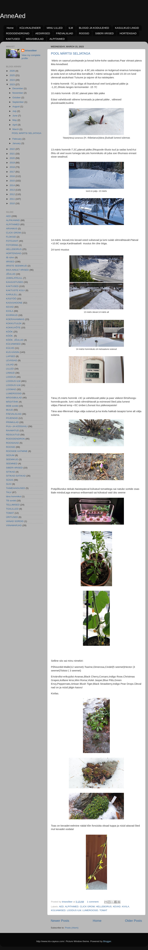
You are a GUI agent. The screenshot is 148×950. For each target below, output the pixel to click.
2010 (12, 203)
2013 (12, 190)
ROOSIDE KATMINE (17, 451)
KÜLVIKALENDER (30, 27)
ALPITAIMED (57, 38)
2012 (12, 194)
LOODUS (11, 377)
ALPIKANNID (13, 220)
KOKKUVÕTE (13, 327)
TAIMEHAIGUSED (15, 488)
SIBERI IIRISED (104, 33)
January (16, 143)
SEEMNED (12, 463)
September (18, 102)
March (15, 129)
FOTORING (12, 245)
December (18, 88)
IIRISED (10, 261)
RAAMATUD (12, 430)
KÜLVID (10, 348)
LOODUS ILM (74, 910)
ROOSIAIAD (12, 443)
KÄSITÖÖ (11, 298)
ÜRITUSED (12, 517)
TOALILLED (12, 509)
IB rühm (10, 257)
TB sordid (11, 500)
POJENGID (12, 418)
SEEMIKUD (12, 459)
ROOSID (84, 33)
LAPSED (10, 356)
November (18, 93)
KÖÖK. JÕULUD (14, 340)
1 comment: (93, 901)
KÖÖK (9, 331)
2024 (12, 80)
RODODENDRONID (17, 33)
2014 (12, 185)
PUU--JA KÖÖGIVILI (17, 426)
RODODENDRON (15, 438)
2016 (12, 176)
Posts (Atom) (71, 927)
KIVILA (125, 906)
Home (10, 27)
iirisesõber (31, 50)
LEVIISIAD (11, 360)
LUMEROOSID (90, 910)
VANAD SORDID (15, 521)
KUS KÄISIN (12, 352)
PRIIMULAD (12, 422)
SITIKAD (10, 472)
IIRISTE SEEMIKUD (16, 265)
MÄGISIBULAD (35, 38)
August (16, 106)
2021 (12, 153)
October (16, 97)
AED (61, 906)
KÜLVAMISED (58, 910)
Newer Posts (60, 920)
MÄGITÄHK (12, 401)
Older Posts (133, 920)
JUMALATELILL (14, 278)
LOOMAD (11, 389)
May (14, 120)
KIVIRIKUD (12, 315)
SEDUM (10, 455)
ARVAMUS (11, 228)
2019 (12, 162)
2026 (12, 71)
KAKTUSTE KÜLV (15, 290)
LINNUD (10, 373)
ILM (71, 27)
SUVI (9, 484)
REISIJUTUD (13, 434)
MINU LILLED (55, 27)
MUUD (9, 410)
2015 (12, 180)
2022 (12, 149)
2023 (12, 84)
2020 (12, 158)
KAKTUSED (13, 38)
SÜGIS (9, 480)
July (14, 111)
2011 (12, 199)
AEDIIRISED (42, 33)
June (15, 115)
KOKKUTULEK (14, 323)
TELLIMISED (13, 504)
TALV (9, 492)
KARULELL (12, 294)
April (15, 124)
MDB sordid (12, 406)
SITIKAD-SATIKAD (16, 475)
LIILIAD (10, 364)
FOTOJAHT (12, 241)
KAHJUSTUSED (14, 282)
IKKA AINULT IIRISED (17, 270)
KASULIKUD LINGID (127, 27)
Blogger (107, 941)
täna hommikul (13, 496)
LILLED (10, 368)
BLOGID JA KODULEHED (94, 27)
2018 (12, 167)
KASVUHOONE (14, 302)
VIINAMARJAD (14, 525)
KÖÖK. (9, 336)
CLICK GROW (87, 906)
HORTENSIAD (128, 33)
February (17, 139)
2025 (12, 75)
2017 (12, 171)
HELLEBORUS (104, 906)
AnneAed (12, 15)
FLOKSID (11, 237)
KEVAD (117, 906)
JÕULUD (10, 274)
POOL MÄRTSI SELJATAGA (70, 53)
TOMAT (103, 910)
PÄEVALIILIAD (64, 33)
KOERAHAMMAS (15, 319)
